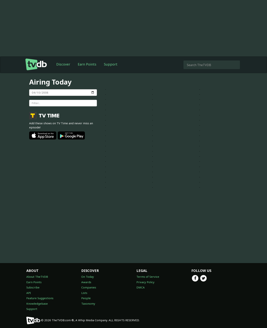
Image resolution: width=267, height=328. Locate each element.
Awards (86, 282)
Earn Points (87, 64)
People (86, 298)
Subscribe (33, 287)
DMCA (140, 287)
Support (110, 64)
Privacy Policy (145, 282)
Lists (84, 293)
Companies (88, 287)
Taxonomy (88, 303)
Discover (63, 64)
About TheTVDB (37, 276)
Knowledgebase (37, 303)
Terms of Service (147, 276)
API (28, 293)
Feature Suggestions (39, 298)
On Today (87, 276)
